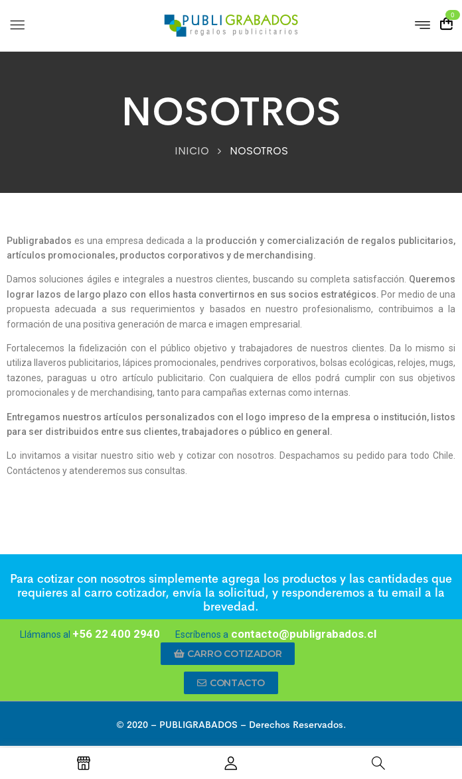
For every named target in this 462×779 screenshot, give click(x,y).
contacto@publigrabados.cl (302, 633)
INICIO (192, 151)
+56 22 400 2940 (116, 633)
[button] (228, 653)
